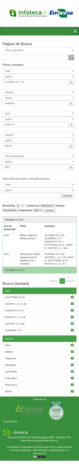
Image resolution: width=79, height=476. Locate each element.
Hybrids (9, 352)
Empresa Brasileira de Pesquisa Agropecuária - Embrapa (36, 437)
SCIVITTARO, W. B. (55, 245)
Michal (8, 391)
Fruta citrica (11, 378)
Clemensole (11, 371)
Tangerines (10, 358)
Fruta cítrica (11, 385)
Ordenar (60, 205)
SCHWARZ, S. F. (53, 238)
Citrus (8, 345)
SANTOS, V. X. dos (58, 248)
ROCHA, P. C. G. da (55, 263)
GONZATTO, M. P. (54, 241)
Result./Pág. (8, 205)
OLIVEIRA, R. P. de (54, 235)
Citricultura (10, 365)
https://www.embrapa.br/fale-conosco (39, 440)
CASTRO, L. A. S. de (55, 257)
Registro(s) (26, 210)
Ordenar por (33, 205)
